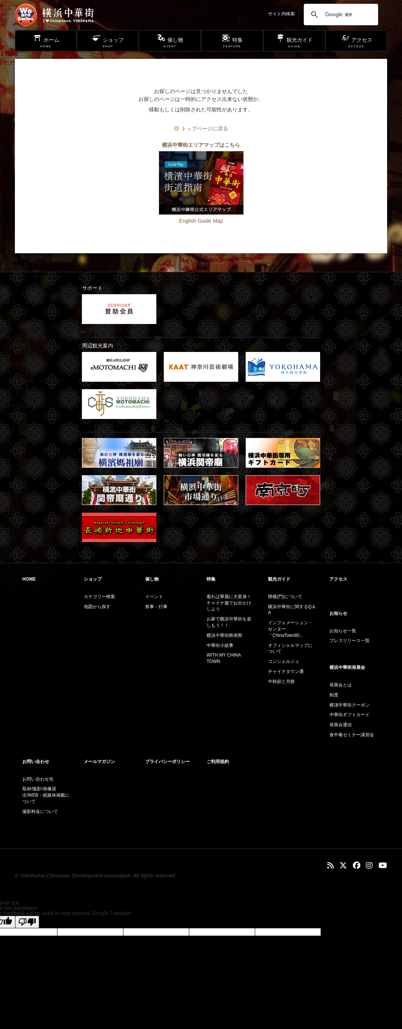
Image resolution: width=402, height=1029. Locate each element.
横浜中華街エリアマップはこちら (201, 145)
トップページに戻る (204, 128)
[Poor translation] (27, 922)
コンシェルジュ (283, 661)
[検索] (340, 14)
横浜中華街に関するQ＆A (292, 610)
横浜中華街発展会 (347, 667)
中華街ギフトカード (349, 714)
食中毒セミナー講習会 (351, 734)
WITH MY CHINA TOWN (224, 658)
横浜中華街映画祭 (224, 635)
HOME (29, 579)
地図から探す (97, 606)
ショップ (93, 579)
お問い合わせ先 (38, 779)
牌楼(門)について (285, 596)
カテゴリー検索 (99, 596)
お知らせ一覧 (342, 630)
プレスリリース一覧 (349, 640)
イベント (154, 596)
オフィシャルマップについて (290, 648)
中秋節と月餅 (281, 681)
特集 (211, 579)
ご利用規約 (218, 761)
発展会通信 (340, 724)
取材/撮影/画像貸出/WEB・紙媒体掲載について (46, 795)
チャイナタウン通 (286, 671)
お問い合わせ (35, 761)
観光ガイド (279, 579)
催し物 (152, 579)
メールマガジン (99, 761)
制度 (333, 695)
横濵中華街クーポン (349, 705)
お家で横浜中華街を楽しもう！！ (229, 622)
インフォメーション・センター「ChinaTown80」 (290, 629)
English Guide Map (201, 221)
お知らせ (338, 613)
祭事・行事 (156, 606)
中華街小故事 (220, 645)
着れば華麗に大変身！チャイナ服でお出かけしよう (229, 603)
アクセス (338, 579)
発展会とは (340, 684)
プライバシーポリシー (167, 761)
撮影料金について (40, 811)
